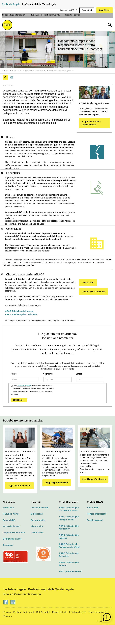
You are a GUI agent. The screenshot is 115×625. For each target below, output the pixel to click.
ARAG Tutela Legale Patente (69, 564)
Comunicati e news (12, 539)
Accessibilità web (11, 526)
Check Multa (37, 533)
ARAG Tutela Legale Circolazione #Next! (69, 509)
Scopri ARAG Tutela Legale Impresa (91, 123)
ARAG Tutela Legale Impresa (20, 311)
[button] (5, 77)
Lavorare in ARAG (67, 10)
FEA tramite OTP (77, 612)
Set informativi (38, 520)
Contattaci (86, 10)
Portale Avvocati (95, 520)
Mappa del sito (59, 612)
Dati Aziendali (43, 612)
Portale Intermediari (96, 514)
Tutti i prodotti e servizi (70, 572)
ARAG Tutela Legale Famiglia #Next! (69, 518)
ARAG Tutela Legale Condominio (22, 315)
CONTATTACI (88, 283)
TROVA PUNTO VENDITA (94, 292)
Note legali (28, 612)
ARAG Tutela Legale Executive (69, 555)
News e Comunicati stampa (22, 594)
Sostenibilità (9, 520)
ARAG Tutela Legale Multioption (69, 527)
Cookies (7, 616)
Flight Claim (37, 526)
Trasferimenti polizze (98, 612)
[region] (57, 152)
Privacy (7, 612)
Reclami (17, 612)
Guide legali (37, 514)
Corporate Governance (14, 533)
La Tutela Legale (11, 4)
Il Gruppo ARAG (11, 514)
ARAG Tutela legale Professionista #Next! (69, 545)
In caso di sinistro (39, 508)
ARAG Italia (8, 508)
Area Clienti (104, 10)
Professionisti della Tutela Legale (39, 4)
